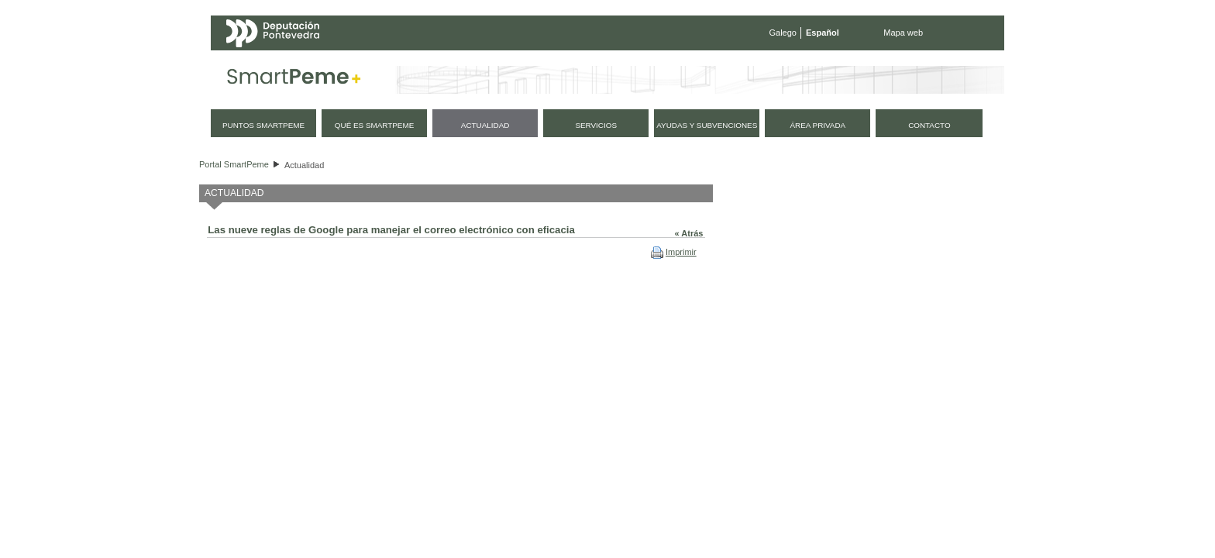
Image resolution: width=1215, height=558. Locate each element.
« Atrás (689, 233)
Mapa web (903, 32)
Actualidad (304, 165)
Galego (783, 32)
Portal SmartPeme (234, 164)
